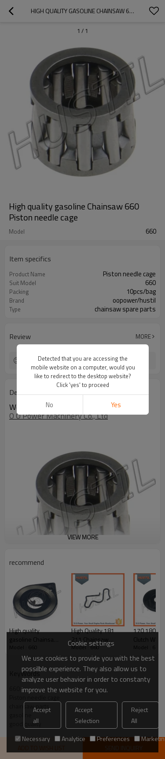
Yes (115, 405)
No (49, 405)
